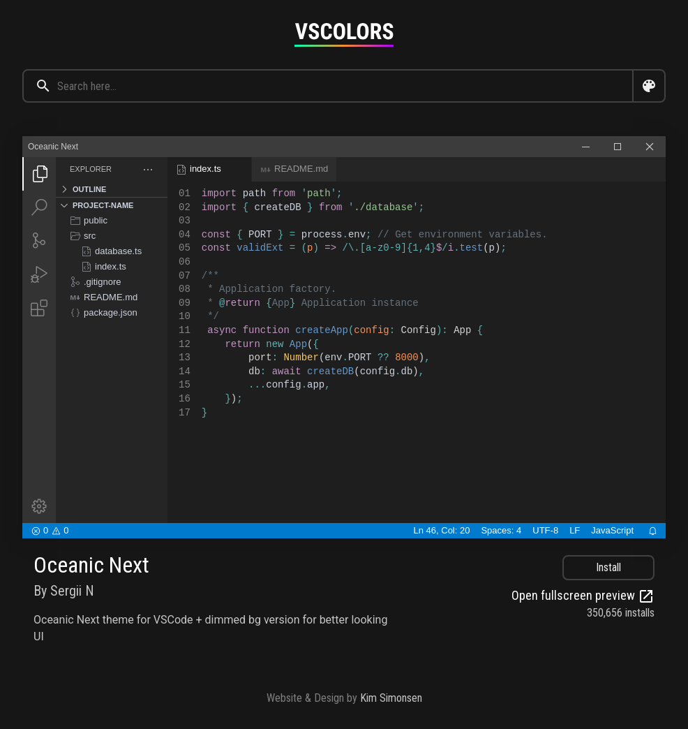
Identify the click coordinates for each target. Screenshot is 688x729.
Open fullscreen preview (583, 596)
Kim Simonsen (391, 698)
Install (608, 567)
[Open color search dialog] (649, 86)
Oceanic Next (91, 565)
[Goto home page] (344, 34)
